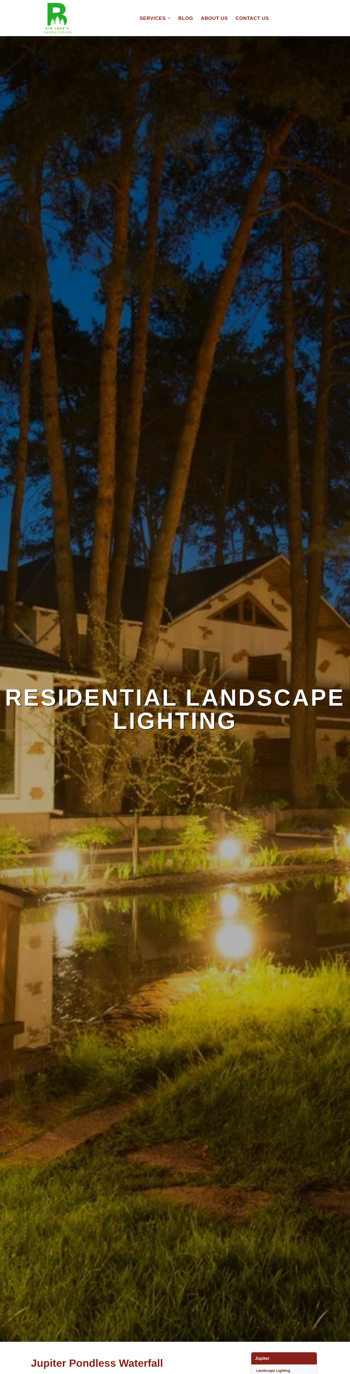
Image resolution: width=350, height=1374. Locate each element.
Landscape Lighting (273, 1371)
